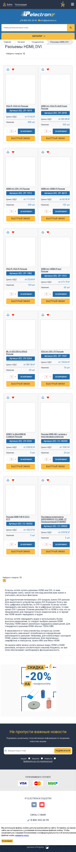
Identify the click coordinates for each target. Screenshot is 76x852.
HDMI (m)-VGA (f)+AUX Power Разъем (54, 107)
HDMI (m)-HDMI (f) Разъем (53, 189)
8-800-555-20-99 (28, 20)
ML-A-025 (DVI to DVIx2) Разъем (16, 352)
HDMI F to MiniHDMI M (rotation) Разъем (16, 435)
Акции (24, 758)
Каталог (37, 36)
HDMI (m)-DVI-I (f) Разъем (18, 189)
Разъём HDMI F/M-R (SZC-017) (18, 518)
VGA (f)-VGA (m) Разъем (17, 106)
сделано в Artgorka (35, 847)
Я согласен (7, 841)
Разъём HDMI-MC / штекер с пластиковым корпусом (54, 435)
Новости (48, 758)
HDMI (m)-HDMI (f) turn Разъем (51, 270)
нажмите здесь (22, 835)
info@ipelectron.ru (47, 20)
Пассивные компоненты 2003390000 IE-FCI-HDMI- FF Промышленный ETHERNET (54, 519)
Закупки (35, 758)
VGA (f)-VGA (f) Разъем (16, 269)
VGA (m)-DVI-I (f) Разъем (52, 351)
